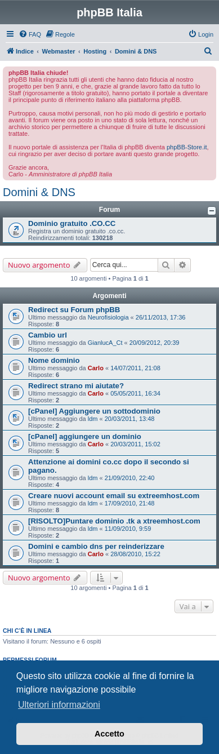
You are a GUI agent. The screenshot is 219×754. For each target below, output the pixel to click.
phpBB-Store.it (187, 147)
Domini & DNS (39, 192)
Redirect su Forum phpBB (74, 309)
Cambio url (47, 335)
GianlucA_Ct (105, 342)
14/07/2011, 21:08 (135, 368)
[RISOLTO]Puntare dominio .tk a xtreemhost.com (114, 521)
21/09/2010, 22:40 (130, 477)
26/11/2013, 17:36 (161, 317)
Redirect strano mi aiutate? (76, 386)
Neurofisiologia (108, 317)
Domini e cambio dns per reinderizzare (96, 546)
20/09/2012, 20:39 (154, 342)
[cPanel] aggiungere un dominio (84, 436)
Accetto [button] (109, 733)
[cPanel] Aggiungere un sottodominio (94, 411)
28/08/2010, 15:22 (135, 554)
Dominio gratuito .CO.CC (71, 223)
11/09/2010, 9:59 (128, 528)
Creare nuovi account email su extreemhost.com (113, 495)
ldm (93, 418)
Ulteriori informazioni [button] (59, 704)
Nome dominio (54, 360)
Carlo (96, 368)
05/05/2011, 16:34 (135, 393)
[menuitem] (30, 34)
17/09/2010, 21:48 (130, 503)
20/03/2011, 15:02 (135, 444)
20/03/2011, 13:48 (130, 418)
